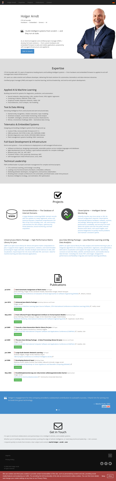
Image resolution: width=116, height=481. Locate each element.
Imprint (7, 455)
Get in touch (27, 51)
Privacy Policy (42, 478)
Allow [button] (110, 476)
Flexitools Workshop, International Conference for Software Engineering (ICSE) (39, 319)
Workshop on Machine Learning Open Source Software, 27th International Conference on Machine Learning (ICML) (52, 306)
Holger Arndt (11, 2)
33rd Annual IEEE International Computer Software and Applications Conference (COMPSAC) (44, 331)
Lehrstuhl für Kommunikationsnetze (26, 377)
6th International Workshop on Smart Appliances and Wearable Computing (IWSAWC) (42, 364)
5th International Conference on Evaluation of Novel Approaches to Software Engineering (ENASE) (46, 294)
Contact (49, 2)
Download (18, 296)
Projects (30, 2)
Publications (40, 2)
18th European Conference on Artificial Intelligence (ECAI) (33, 357)
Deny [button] (103, 476)
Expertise (22, 2)
